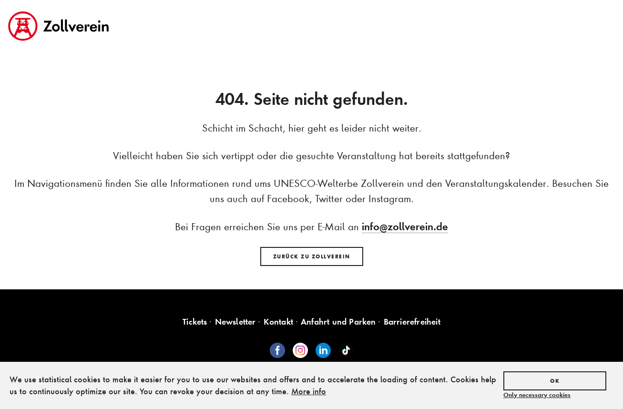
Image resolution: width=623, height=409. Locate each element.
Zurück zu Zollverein (311, 256)
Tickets (195, 322)
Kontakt (278, 322)
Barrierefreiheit (412, 322)
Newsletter (235, 322)
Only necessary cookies (537, 395)
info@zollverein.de (405, 226)
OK (555, 381)
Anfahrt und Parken (338, 322)
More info (308, 391)
